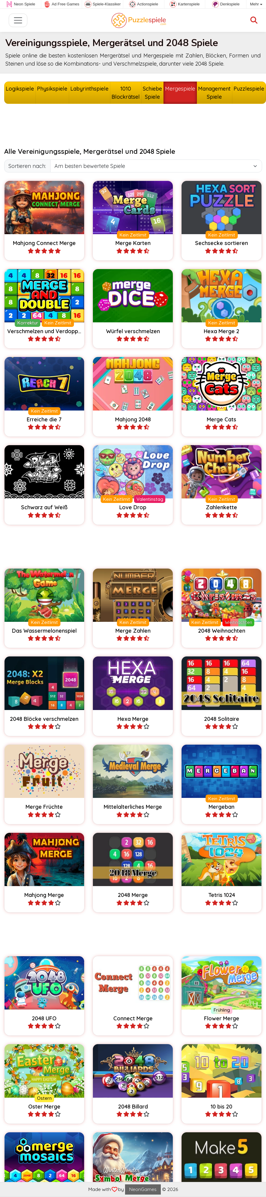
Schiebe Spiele (152, 92)
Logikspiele (20, 88)
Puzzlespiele (249, 88)
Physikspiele (52, 88)
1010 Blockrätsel (126, 92)
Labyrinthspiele (89, 88)
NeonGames (143, 1189)
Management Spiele (214, 92)
